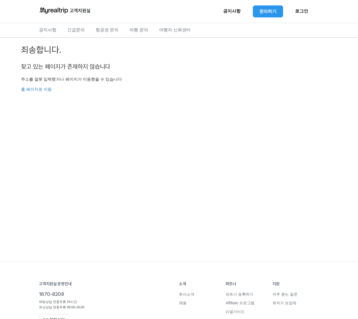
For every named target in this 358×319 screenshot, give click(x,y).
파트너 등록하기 (239, 294)
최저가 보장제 (284, 303)
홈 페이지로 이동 (36, 89)
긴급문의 (76, 30)
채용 (183, 303)
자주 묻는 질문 (285, 294)
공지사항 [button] (232, 11)
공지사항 (47, 30)
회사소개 (186, 294)
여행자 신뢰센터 (175, 30)
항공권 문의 (107, 30)
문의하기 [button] (268, 11)
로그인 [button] (301, 11)
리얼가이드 (235, 311)
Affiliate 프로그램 (240, 303)
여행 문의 (138, 30)
